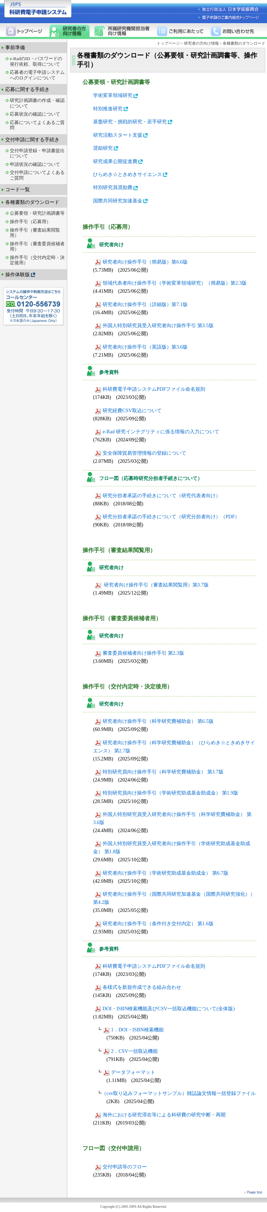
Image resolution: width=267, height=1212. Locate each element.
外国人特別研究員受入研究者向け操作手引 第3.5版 (154, 325)
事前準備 (15, 47)
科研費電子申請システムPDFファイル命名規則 (150, 389)
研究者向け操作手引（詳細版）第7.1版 (141, 304)
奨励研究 (106, 148)
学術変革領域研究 (116, 95)
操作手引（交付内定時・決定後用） (37, 260)
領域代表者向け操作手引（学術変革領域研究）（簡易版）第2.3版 (171, 283)
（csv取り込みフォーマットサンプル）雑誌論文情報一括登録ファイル (179, 1093)
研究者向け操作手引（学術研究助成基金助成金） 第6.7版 (161, 873)
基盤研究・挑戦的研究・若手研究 (133, 121)
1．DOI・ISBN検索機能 (133, 1029)
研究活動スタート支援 (121, 135)
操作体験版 (20, 275)
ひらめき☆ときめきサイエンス (130, 174)
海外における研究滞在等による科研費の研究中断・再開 (160, 1114)
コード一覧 (17, 189)
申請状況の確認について (35, 164)
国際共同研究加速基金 (121, 200)
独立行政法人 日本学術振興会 (229, 10)
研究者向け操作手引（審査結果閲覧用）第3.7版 (152, 585)
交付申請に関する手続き (32, 139)
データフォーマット (129, 1072)
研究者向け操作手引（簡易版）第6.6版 (141, 262)
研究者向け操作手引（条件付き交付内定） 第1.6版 (154, 923)
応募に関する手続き (27, 89)
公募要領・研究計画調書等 (37, 213)
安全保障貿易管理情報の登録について (140, 453)
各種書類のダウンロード (32, 202)
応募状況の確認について (35, 114)
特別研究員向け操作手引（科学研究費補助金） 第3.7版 (159, 771)
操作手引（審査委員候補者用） (37, 246)
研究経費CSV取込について (128, 410)
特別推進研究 (111, 108)
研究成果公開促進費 (118, 161)
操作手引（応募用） (30, 221)
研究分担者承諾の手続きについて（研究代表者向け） (158, 495)
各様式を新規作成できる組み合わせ (138, 987)
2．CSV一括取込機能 (130, 1051)
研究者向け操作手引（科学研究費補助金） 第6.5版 (154, 721)
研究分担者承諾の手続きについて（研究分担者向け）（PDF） (167, 516)
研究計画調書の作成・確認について (37, 103)
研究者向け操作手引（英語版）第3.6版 (141, 347)
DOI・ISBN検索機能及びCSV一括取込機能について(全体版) (165, 1008)
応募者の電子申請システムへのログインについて (37, 75)
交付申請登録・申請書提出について (37, 153)
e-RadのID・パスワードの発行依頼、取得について (36, 61)
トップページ (169, 43)
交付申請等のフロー (121, 1166)
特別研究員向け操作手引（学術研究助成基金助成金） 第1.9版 (166, 793)
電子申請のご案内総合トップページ (229, 17)
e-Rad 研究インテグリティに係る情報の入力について (157, 431)
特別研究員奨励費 (116, 187)
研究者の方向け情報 (201, 43)
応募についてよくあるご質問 (37, 125)
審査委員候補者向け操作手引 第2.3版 (139, 653)
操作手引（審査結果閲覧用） (35, 232)
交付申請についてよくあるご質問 (37, 175)
